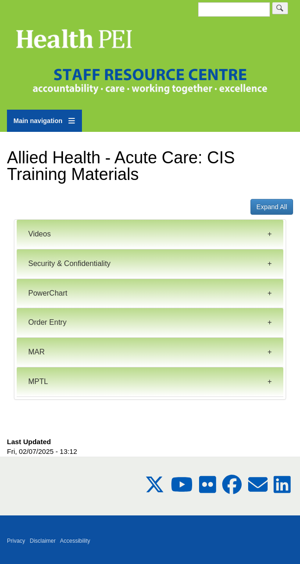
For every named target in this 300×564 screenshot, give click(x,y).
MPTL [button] (38, 381)
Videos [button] (39, 234)
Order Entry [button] (47, 322)
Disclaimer (43, 541)
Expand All (271, 207)
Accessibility (75, 541)
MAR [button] (36, 352)
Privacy (16, 541)
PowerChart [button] (47, 293)
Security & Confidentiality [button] (69, 263)
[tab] (150, 234)
